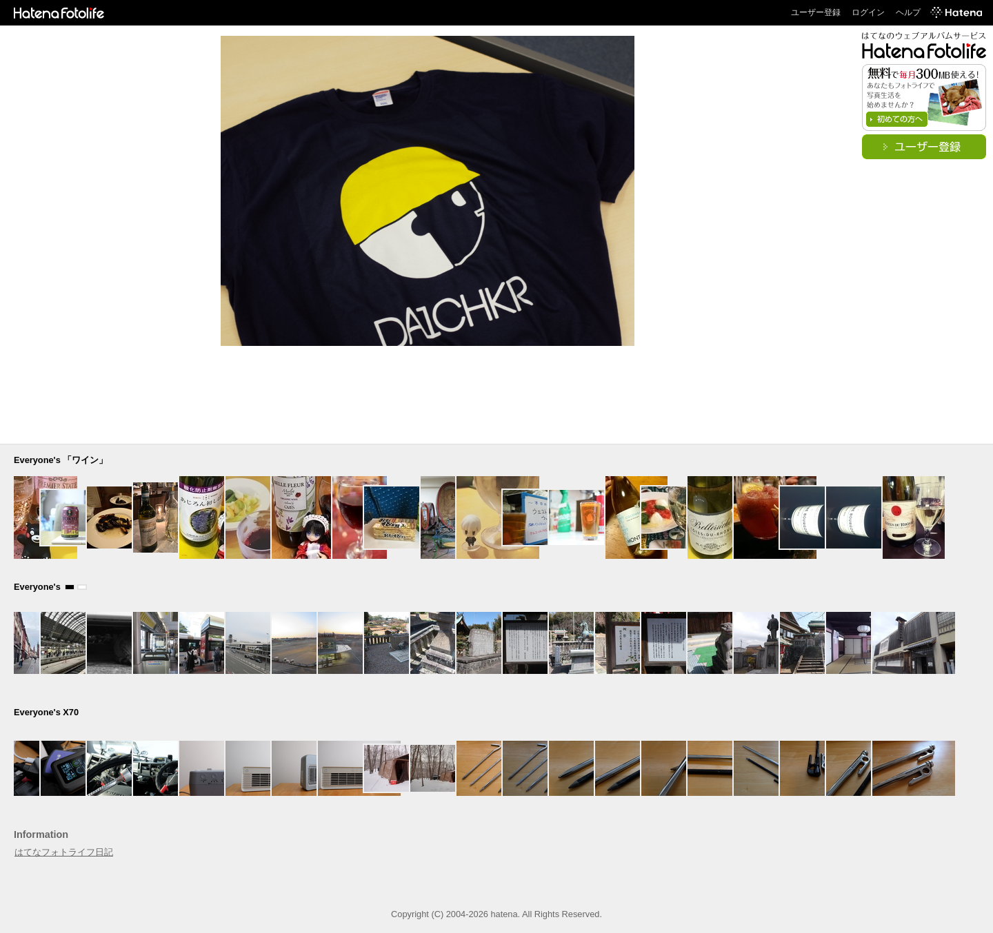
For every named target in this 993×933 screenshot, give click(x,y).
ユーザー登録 (816, 12)
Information (41, 834)
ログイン (868, 12)
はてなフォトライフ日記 (63, 852)
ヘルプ (908, 12)
